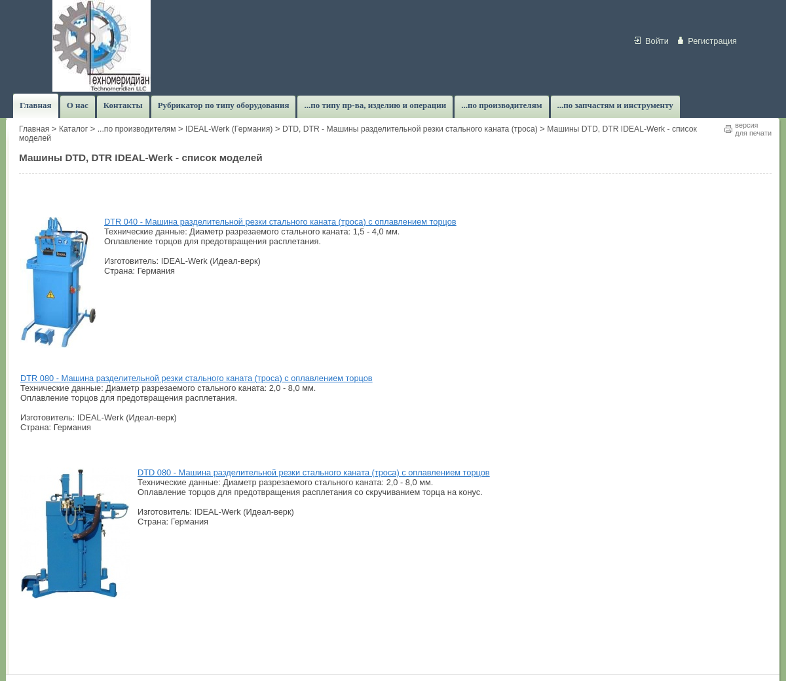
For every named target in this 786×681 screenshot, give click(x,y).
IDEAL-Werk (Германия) (228, 129)
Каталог (73, 129)
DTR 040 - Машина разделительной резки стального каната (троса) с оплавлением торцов (280, 222)
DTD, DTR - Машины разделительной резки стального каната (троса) (410, 129)
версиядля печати (753, 129)
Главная (34, 129)
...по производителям (137, 129)
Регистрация (712, 41)
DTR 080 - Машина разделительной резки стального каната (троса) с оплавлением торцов (196, 378)
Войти (657, 41)
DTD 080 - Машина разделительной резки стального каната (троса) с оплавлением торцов (314, 472)
